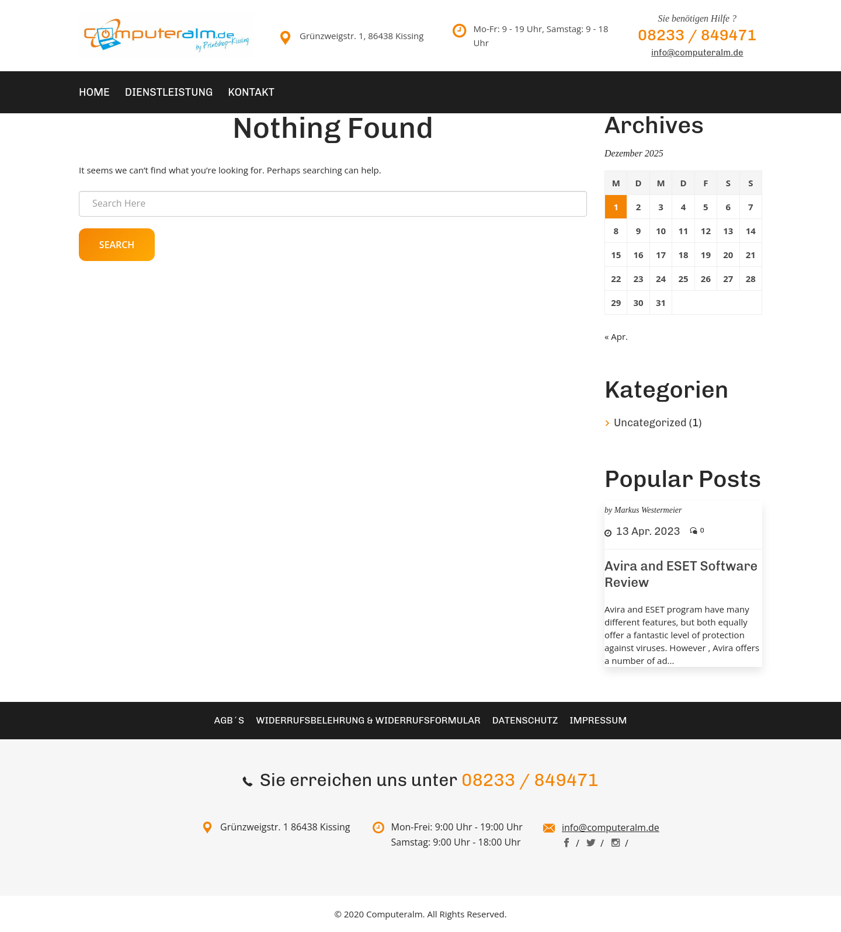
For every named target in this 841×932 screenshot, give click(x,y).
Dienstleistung (169, 92)
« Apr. (616, 336)
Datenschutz (525, 720)
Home (94, 92)
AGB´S (229, 720)
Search (117, 244)
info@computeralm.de (697, 52)
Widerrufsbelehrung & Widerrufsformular (368, 720)
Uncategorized (650, 422)
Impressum (598, 720)
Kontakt (251, 92)
